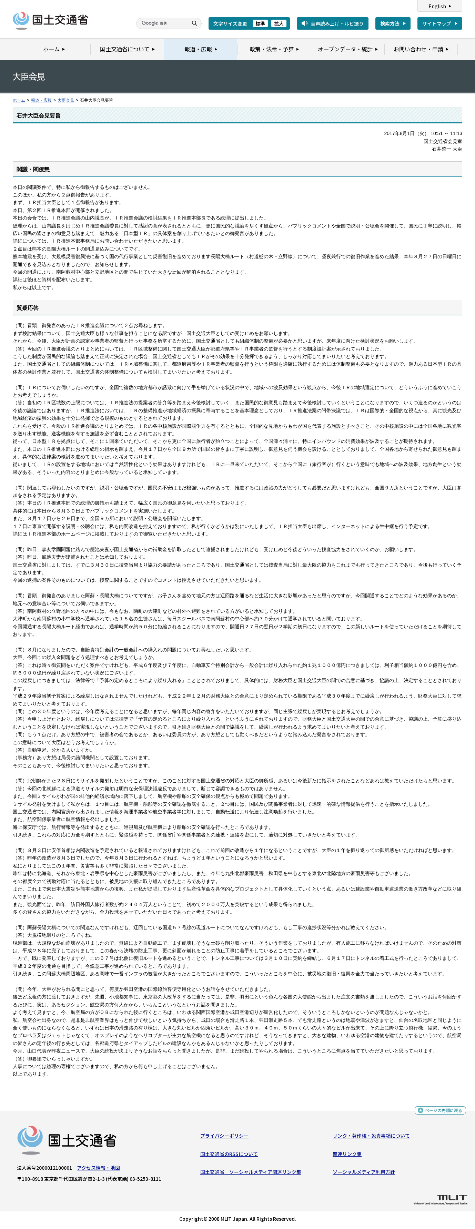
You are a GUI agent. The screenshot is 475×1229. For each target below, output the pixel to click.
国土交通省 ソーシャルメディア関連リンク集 (250, 1173)
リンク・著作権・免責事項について (371, 1137)
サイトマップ (436, 23)
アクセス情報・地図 (98, 1169)
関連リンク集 (347, 1155)
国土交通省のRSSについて (229, 1155)
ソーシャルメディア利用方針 (364, 1173)
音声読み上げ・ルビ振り (337, 23)
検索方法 (390, 23)
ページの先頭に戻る (441, 1112)
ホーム (19, 100)
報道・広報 (41, 100)
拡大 (279, 23)
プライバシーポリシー (224, 1137)
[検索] (161, 23)
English (437, 6)
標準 (260, 23)
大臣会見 (66, 100)
